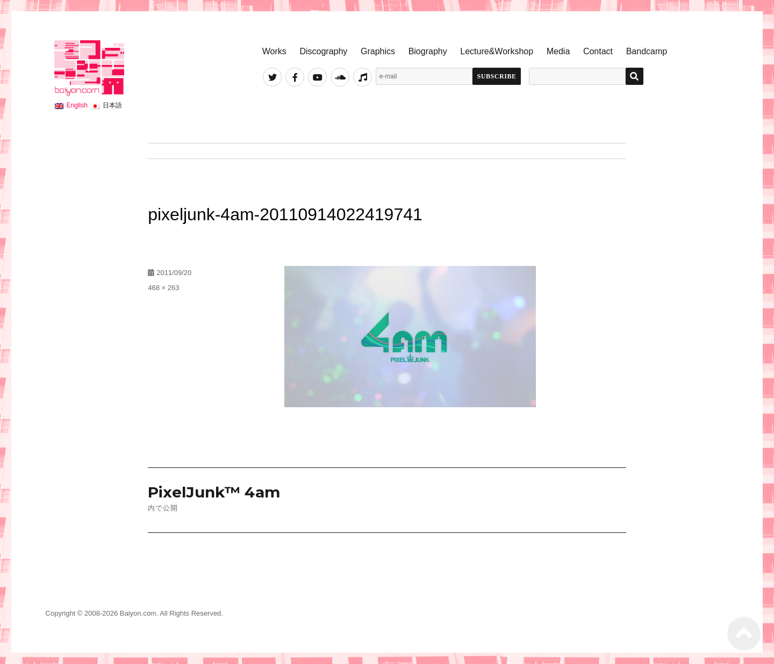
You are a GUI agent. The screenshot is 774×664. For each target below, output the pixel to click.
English (77, 105)
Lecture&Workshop (496, 51)
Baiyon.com (138, 613)
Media (558, 51)
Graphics (378, 51)
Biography (427, 51)
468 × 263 (163, 288)
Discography (323, 51)
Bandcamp (647, 51)
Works (274, 51)
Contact (598, 51)
